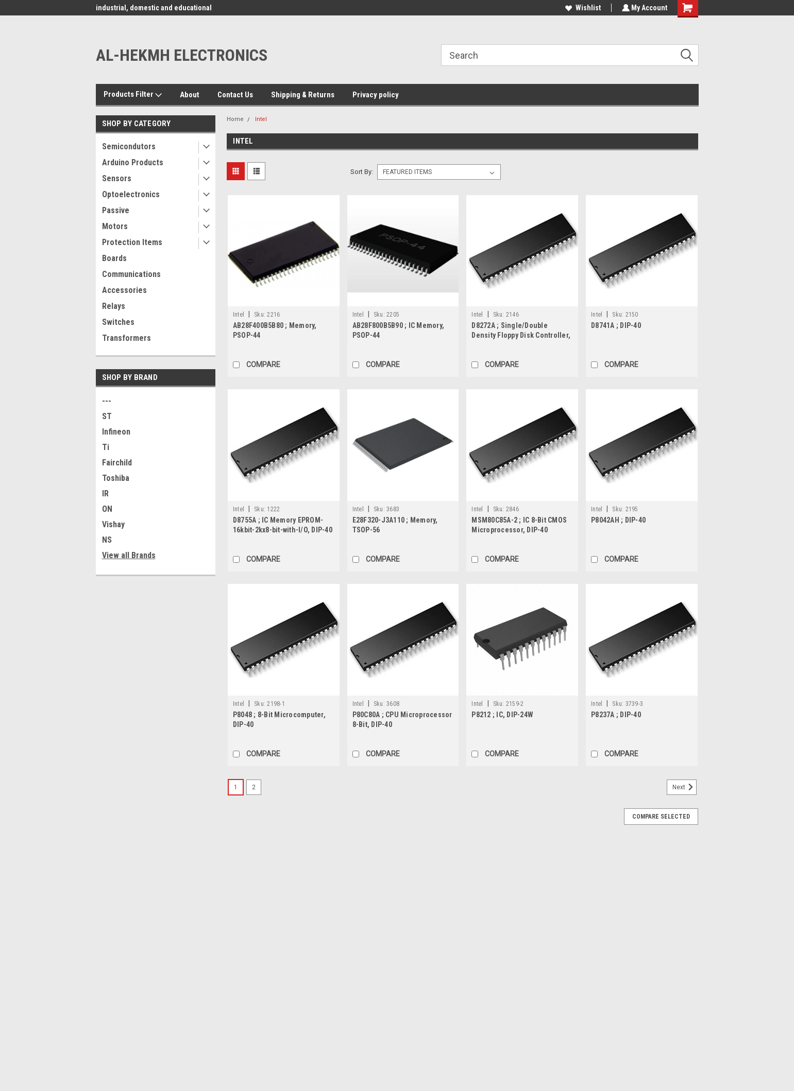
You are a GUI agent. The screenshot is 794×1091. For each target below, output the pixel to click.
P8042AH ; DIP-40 (618, 520)
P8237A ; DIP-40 (616, 715)
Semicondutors (129, 146)
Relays (113, 306)
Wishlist (582, 8)
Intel (261, 119)
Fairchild (117, 462)
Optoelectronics (131, 194)
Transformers (126, 338)
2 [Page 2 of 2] (254, 787)
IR (105, 493)
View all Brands (129, 555)
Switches (118, 322)
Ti (105, 447)
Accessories (124, 290)
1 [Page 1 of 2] (236, 787)
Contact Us (235, 94)
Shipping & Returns (302, 94)
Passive (115, 210)
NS (107, 540)
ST (107, 416)
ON (107, 509)
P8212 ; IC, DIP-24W (502, 715)
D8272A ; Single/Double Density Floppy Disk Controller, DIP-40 (520, 335)
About (189, 94)
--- (106, 401)
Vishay (113, 524)
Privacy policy (375, 94)
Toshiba (115, 478)
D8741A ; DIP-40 (616, 325)
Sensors (116, 178)
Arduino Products (132, 162)
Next (684, 787)
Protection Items (132, 242)
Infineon (116, 432)
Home (235, 119)
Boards (114, 258)
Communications (131, 274)
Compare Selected (661, 816)
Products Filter (133, 95)
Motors (115, 226)
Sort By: (361, 172)
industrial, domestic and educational (154, 8)
